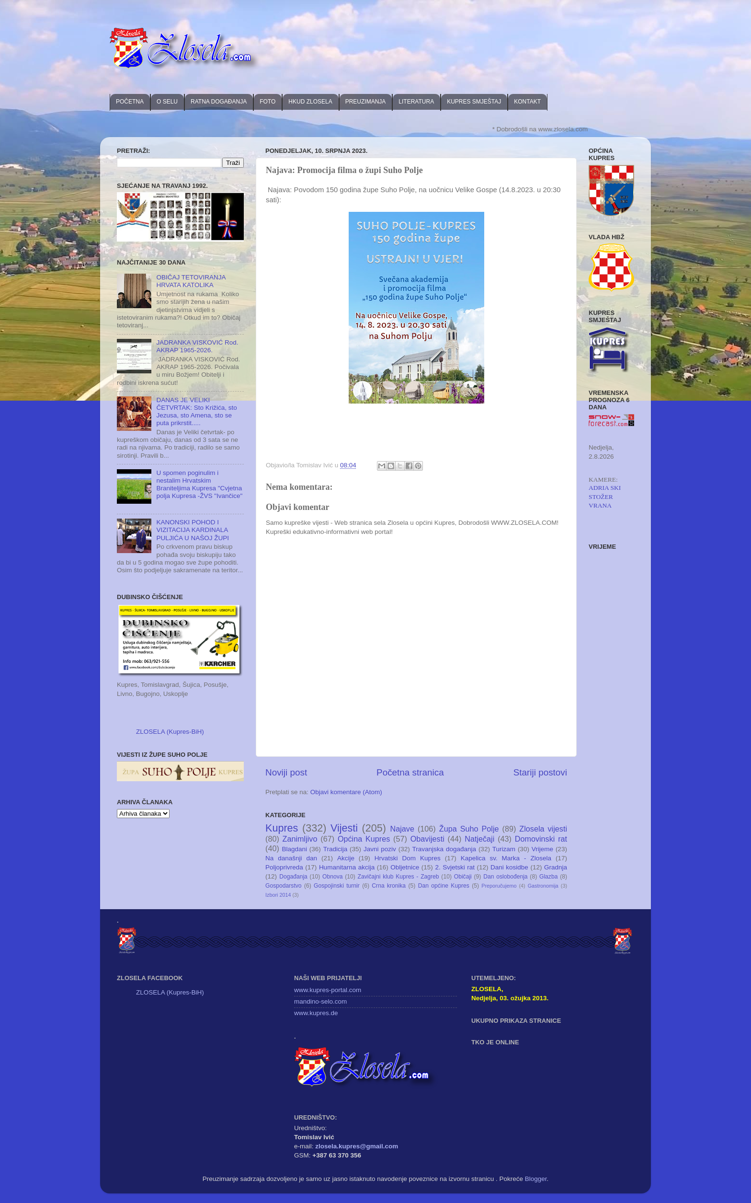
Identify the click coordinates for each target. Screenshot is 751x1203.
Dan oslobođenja (505, 876)
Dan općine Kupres (443, 885)
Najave (402, 828)
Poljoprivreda (284, 867)
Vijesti (344, 828)
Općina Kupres (364, 838)
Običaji (463, 876)
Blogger (536, 1178)
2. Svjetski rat (455, 867)
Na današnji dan (291, 858)
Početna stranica (410, 772)
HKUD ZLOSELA (310, 101)
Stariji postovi (540, 772)
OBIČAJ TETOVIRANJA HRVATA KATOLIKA (190, 281)
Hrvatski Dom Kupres (408, 858)
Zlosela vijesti (543, 828)
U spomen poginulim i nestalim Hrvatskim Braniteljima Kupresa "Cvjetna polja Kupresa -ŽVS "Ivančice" (199, 484)
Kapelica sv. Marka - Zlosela (506, 858)
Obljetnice (404, 867)
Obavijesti (427, 838)
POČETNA (130, 101)
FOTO (267, 101)
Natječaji (479, 838)
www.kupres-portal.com (327, 990)
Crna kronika (389, 885)
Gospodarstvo (283, 885)
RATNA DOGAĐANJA (219, 101)
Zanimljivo (300, 838)
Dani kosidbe (509, 867)
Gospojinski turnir (337, 885)
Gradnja (555, 867)
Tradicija (335, 849)
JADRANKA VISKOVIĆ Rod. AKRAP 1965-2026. (197, 346)
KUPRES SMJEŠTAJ (474, 101)
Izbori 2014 (278, 895)
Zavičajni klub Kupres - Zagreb (398, 876)
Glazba (548, 876)
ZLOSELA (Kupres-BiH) (170, 731)
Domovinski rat (541, 838)
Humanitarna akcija (347, 867)
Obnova (332, 876)
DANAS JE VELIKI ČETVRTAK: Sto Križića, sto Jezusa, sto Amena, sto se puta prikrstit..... (196, 411)
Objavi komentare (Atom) (346, 792)
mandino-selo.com (320, 1001)
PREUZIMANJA (365, 101)
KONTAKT (527, 101)
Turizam (503, 849)
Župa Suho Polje (469, 828)
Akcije (345, 858)
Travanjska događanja (444, 849)
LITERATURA (416, 101)
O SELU (167, 101)
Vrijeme (542, 849)
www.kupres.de (316, 1013)
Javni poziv (380, 849)
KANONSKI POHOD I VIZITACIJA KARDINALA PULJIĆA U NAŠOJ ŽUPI (192, 530)
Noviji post (286, 772)
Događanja (293, 876)
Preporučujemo (498, 886)
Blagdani (294, 849)
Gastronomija (543, 886)
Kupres (281, 828)
